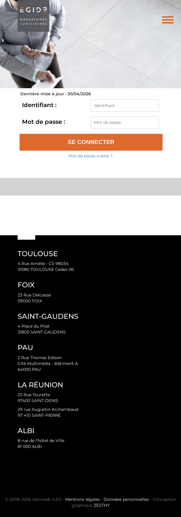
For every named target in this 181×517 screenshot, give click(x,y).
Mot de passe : (43, 121)
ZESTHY (102, 505)
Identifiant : (39, 105)
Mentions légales (82, 499)
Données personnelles (126, 499)
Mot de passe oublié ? (90, 156)
